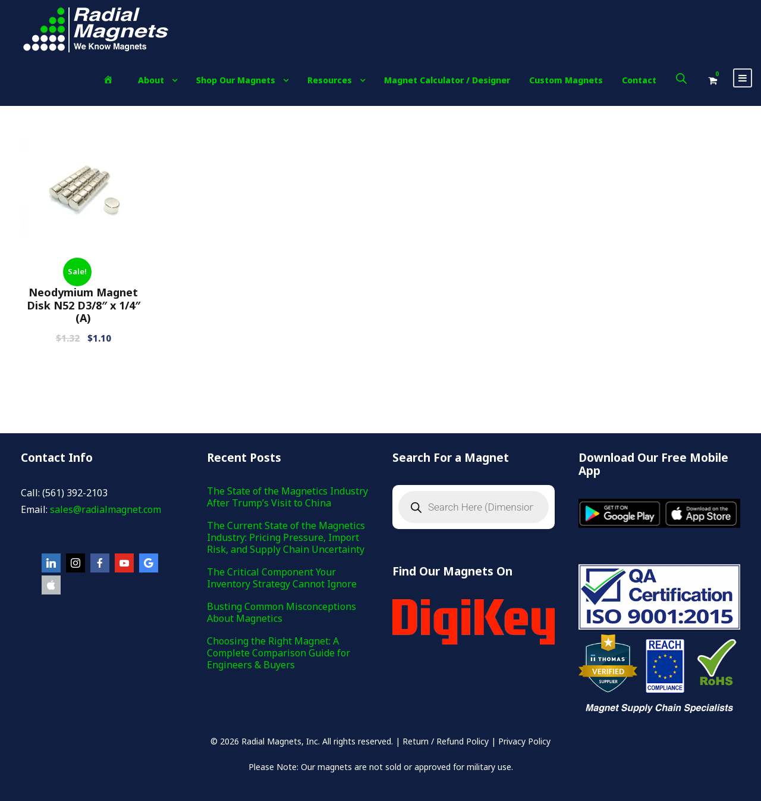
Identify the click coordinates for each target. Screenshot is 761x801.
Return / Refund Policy (445, 741)
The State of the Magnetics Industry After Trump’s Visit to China (287, 496)
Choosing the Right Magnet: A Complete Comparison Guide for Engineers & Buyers (278, 652)
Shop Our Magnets (235, 80)
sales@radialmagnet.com (105, 509)
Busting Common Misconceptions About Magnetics (281, 612)
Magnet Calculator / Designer (447, 80)
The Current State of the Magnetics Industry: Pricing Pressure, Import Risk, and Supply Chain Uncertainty (286, 537)
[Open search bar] (681, 78)
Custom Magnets (566, 80)
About (151, 80)
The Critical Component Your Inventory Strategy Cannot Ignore (282, 577)
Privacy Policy (524, 741)
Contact (639, 80)
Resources (329, 80)
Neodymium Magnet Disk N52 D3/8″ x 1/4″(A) (83, 305)
